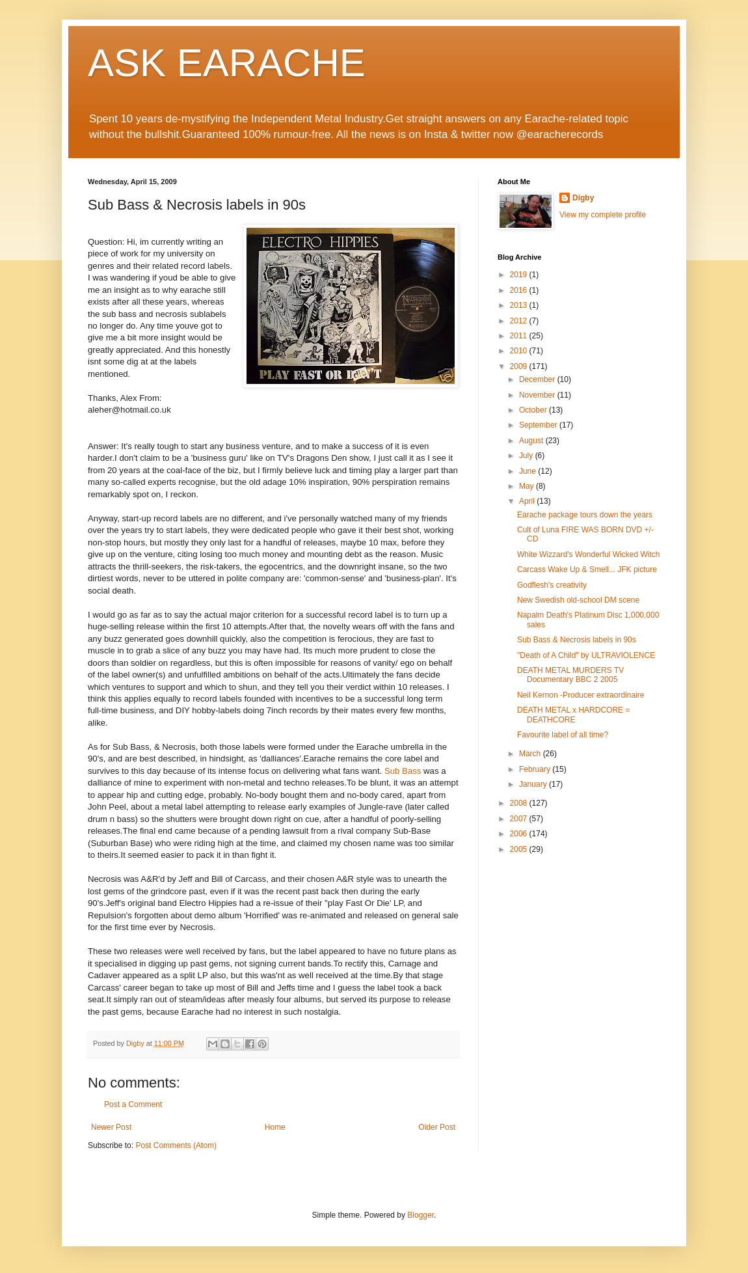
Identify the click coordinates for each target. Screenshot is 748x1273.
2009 (519, 366)
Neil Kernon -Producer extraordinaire (580, 695)
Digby (583, 197)
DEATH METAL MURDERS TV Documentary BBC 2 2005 (570, 675)
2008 (519, 803)
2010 (519, 350)
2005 (519, 849)
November (538, 395)
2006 (519, 833)
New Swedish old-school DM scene (578, 600)
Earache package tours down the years (584, 514)
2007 (519, 818)
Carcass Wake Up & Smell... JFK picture (587, 569)
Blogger (420, 1215)
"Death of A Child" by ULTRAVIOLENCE (586, 655)
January (534, 784)
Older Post (436, 1127)
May (527, 486)
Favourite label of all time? (562, 734)
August (532, 440)
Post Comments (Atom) (176, 1145)
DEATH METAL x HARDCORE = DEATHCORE (573, 714)
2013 (519, 305)
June (528, 471)
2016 (519, 290)
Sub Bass (402, 771)
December (538, 379)
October (534, 410)
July (527, 455)
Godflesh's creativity (552, 585)
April (528, 501)
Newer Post (111, 1127)
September (539, 425)
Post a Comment (133, 1104)
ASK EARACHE (227, 63)
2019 (519, 274)
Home (275, 1127)
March (531, 753)
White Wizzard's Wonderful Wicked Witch (588, 554)
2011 (519, 335)
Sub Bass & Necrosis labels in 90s (576, 639)
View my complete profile (602, 214)
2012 (519, 320)
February (535, 769)
